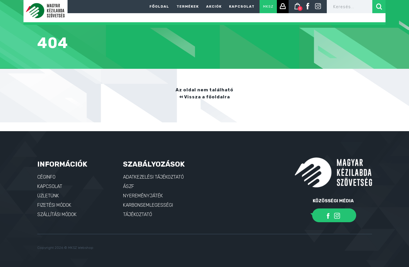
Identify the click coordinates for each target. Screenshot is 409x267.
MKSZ (268, 6)
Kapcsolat (242, 6)
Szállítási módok (57, 214)
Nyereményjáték (143, 195)
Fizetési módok (54, 205)
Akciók (214, 6)
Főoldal (159, 6)
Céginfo (46, 177)
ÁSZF (128, 186)
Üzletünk (48, 195)
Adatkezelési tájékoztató (153, 177)
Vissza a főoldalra (204, 97)
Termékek (187, 6)
